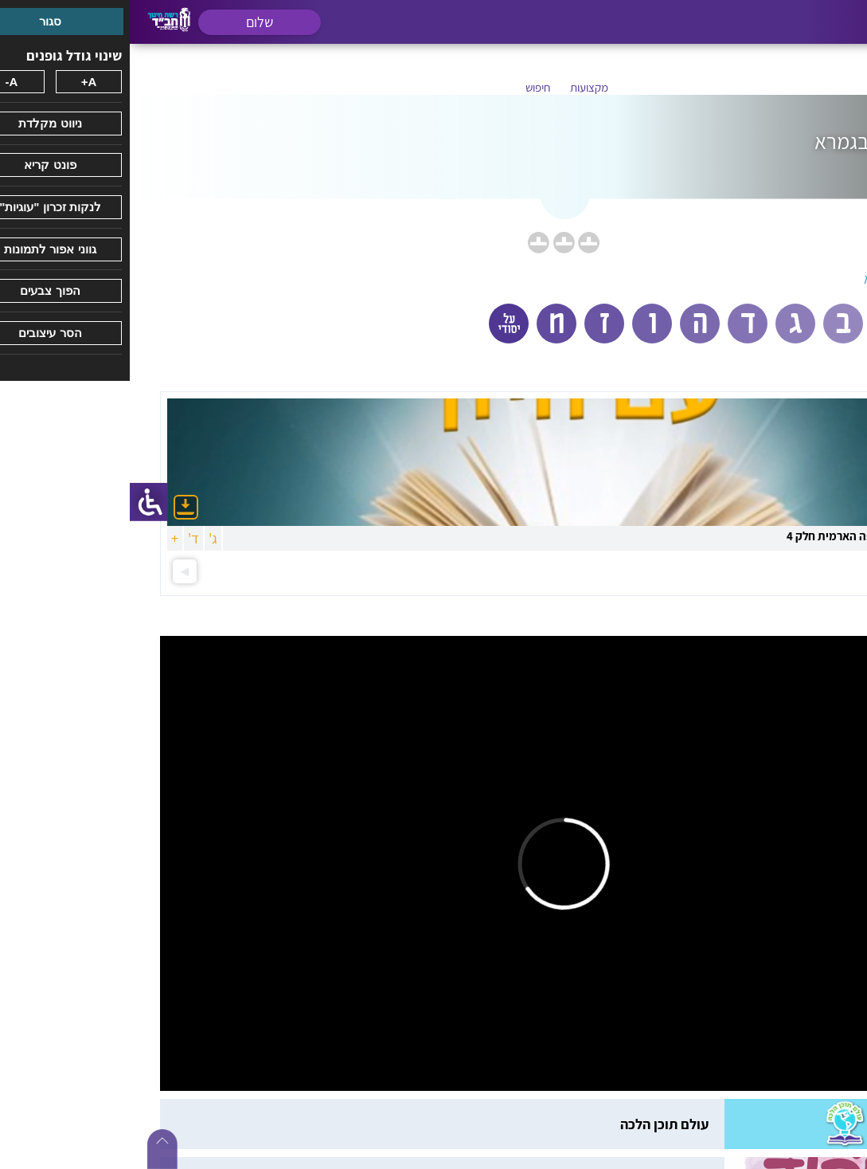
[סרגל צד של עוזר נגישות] (19, 502)
